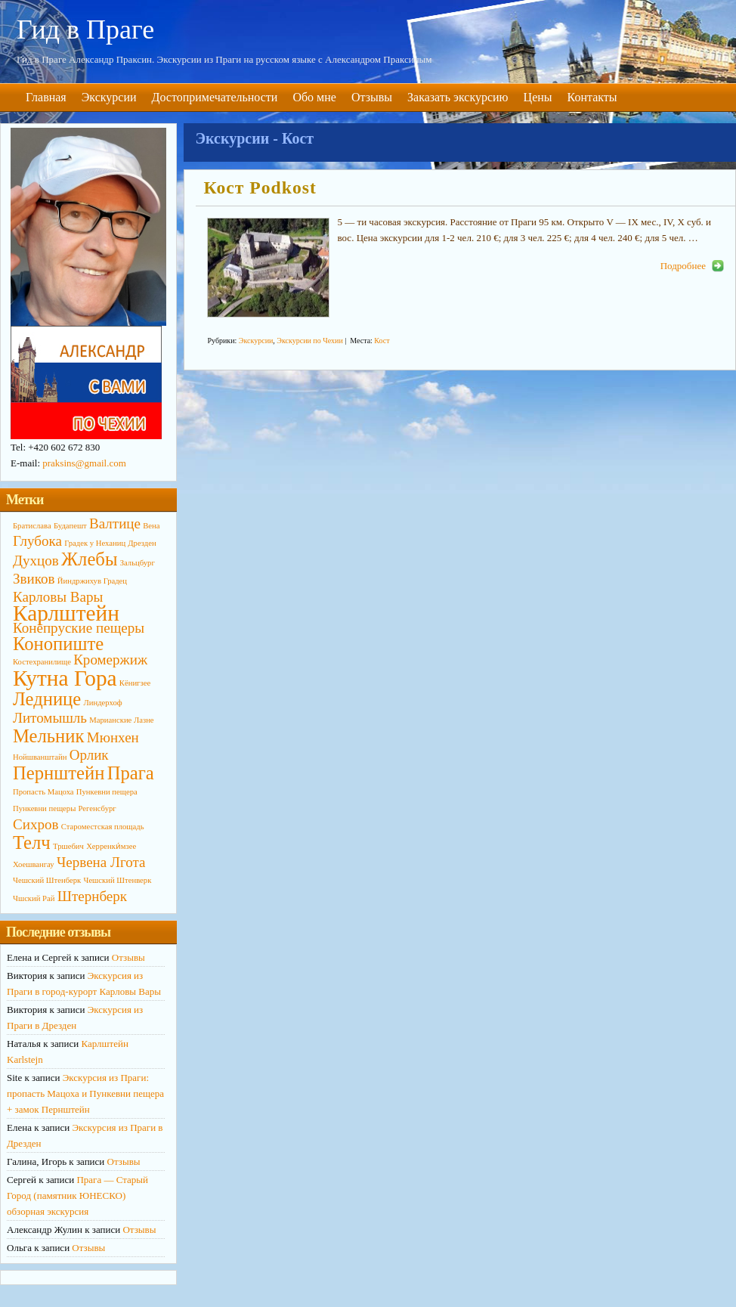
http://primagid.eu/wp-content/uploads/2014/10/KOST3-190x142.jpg (268, 267)
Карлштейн (66, 613)
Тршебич (68, 846)
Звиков (34, 579)
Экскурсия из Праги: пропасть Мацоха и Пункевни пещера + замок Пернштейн (85, 1093)
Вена (151, 526)
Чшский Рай (33, 898)
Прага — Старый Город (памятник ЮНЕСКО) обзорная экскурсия (77, 1195)
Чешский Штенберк (47, 880)
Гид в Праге (85, 29)
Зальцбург (137, 563)
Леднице (47, 699)
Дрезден (142, 543)
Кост (381, 340)
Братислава (32, 526)
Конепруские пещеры (78, 628)
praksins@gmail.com (84, 463)
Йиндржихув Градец (92, 581)
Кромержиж (110, 659)
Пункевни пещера (107, 792)
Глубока (37, 541)
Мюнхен (113, 737)
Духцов (36, 560)
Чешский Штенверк (117, 880)
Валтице (115, 523)
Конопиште (58, 643)
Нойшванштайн (39, 757)
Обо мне (314, 97)
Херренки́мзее (111, 846)
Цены (538, 97)
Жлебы (89, 559)
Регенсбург (97, 808)
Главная (46, 97)
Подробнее (683, 265)
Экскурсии (109, 97)
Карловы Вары (58, 597)
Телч (32, 842)
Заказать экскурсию (458, 97)
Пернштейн (58, 773)
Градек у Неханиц (94, 543)
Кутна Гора (65, 678)
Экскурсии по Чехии (309, 340)
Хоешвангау (33, 864)
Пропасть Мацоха (43, 792)
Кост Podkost (259, 187)
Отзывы (371, 97)
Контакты (592, 97)
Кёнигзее (134, 683)
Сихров (35, 824)
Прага (130, 773)
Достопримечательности (215, 97)
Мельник (48, 736)
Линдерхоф (103, 702)
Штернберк (92, 896)
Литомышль (50, 718)
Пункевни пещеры (44, 808)
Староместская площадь (102, 826)
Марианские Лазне (121, 720)
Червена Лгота (101, 862)
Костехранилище (42, 662)
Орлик (89, 755)
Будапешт (70, 526)
